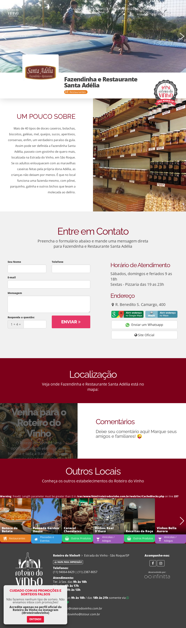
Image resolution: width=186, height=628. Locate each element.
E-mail (12, 277)
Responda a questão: (21, 317)
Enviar (71, 321)
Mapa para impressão (68, 562)
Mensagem (15, 293)
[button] (181, 36)
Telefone (57, 261)
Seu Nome (14, 261)
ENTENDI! (35, 619)
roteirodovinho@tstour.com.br (76, 614)
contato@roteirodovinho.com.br (77, 608)
